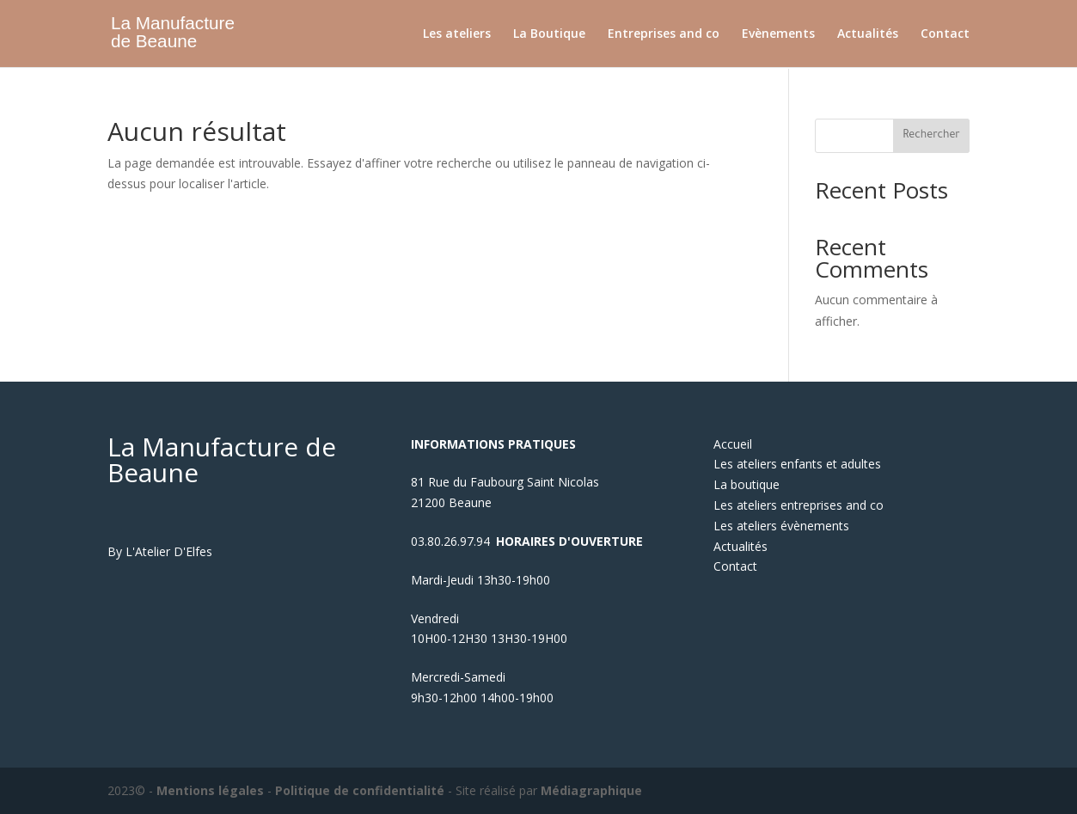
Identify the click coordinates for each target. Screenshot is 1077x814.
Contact (945, 34)
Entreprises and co (663, 34)
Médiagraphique (591, 790)
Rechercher (931, 136)
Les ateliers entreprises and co (798, 505)
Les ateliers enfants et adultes (797, 464)
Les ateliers (457, 34)
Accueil (732, 444)
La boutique (746, 484)
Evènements (778, 34)
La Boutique (549, 34)
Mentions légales (210, 790)
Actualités (867, 34)
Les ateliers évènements (781, 525)
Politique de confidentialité (359, 790)
